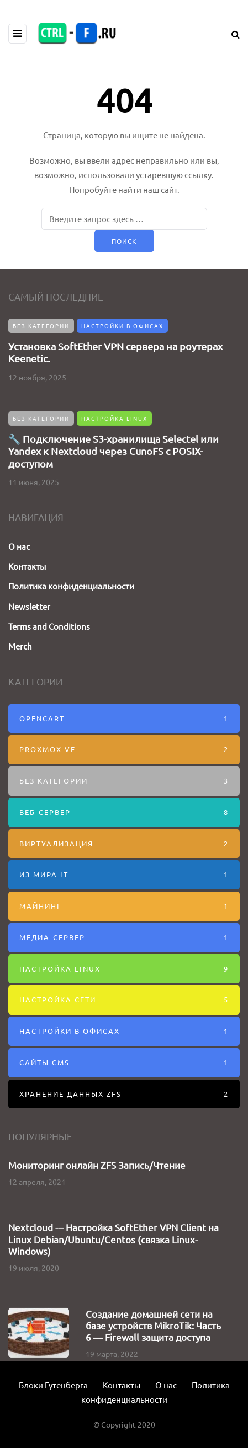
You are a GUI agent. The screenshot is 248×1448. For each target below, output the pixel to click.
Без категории (41, 325)
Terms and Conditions (49, 626)
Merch (20, 646)
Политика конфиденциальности (71, 586)
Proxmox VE (124, 749)
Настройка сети (124, 1000)
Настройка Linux (114, 415)
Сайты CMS (124, 1062)
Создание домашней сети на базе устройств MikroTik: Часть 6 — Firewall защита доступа (153, 1322)
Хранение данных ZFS (124, 1094)
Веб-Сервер (124, 812)
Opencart (124, 718)
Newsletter (29, 606)
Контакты (27, 566)
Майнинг (124, 906)
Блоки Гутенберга (53, 1385)
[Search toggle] (231, 33)
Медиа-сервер (124, 937)
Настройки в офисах (122, 325)
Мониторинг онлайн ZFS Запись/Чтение (97, 1161)
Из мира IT (124, 874)
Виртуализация (124, 844)
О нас (19, 546)
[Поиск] (124, 219)
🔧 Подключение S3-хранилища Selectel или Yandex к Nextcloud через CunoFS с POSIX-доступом (113, 448)
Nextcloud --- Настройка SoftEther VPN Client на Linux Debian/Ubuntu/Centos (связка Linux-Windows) (113, 1236)
